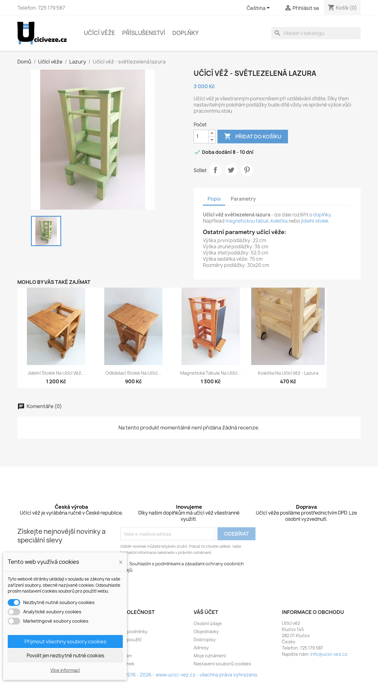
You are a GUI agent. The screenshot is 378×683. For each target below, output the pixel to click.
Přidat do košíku (252, 137)
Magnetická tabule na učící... (210, 373)
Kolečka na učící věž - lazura (288, 373)
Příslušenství (143, 33)
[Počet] (201, 136)
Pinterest (247, 170)
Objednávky (206, 631)
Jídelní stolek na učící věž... (56, 373)
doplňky (322, 214)
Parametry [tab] (243, 199)
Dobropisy (205, 639)
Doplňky (185, 33)
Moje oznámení (210, 656)
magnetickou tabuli (247, 221)
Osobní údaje (208, 623)
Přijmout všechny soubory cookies (65, 641)
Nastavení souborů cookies (222, 664)
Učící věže (99, 33)
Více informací (65, 670)
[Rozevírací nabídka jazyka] (259, 8)
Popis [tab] (214, 199)
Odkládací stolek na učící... (133, 373)
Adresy (201, 647)
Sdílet (215, 170)
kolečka (279, 221)
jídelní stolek (315, 221)
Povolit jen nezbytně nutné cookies (65, 655)
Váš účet (206, 612)
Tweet (231, 170)
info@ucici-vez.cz (328, 654)
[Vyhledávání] (316, 33)
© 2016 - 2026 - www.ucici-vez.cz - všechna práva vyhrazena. (189, 675)
